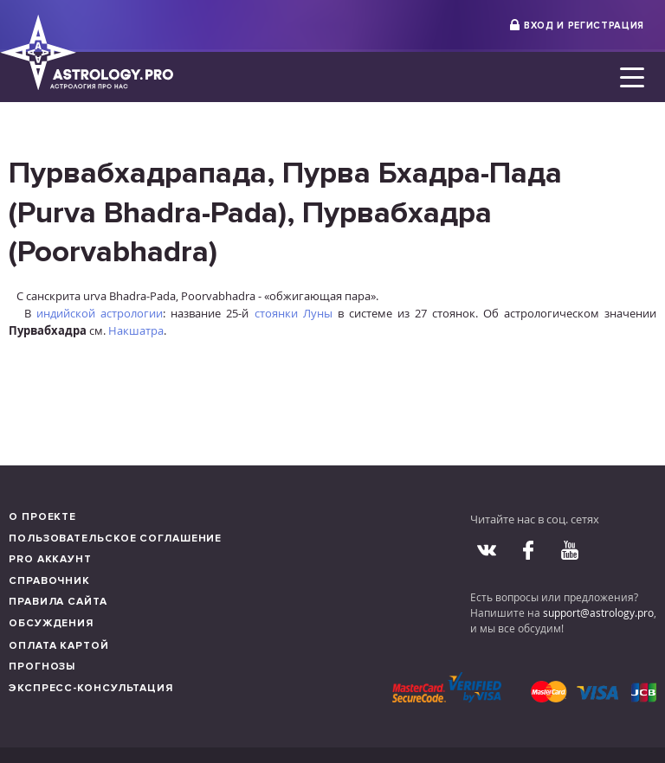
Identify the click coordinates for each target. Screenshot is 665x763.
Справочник (49, 580)
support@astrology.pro (598, 612)
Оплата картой (59, 645)
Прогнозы (42, 666)
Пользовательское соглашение (115, 538)
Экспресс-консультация (91, 688)
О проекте (42, 516)
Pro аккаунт (50, 559)
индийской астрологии (99, 313)
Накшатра (136, 330)
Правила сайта (58, 601)
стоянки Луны (293, 313)
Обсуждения (51, 623)
